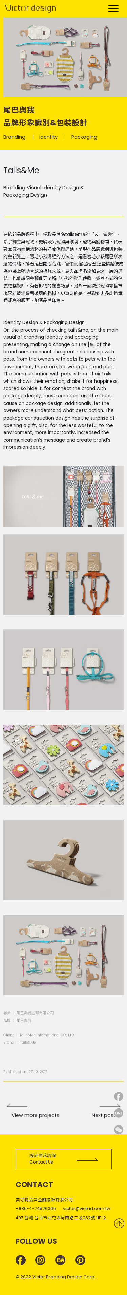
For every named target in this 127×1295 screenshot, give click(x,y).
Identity (48, 138)
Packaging (84, 138)
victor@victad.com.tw (86, 1208)
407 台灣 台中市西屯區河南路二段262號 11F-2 (61, 1218)
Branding (14, 138)
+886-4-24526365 (36, 1208)
